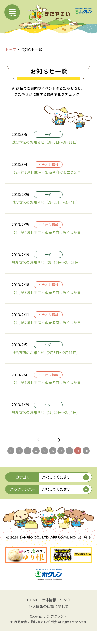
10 (86, 450)
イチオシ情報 (48, 164)
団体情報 (49, 599)
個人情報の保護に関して (49, 606)
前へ (41, 440)
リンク (64, 599)
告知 (48, 134)
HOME (32, 599)
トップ (10, 49)
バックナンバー (22, 489)
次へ (55, 440)
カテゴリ (23, 477)
